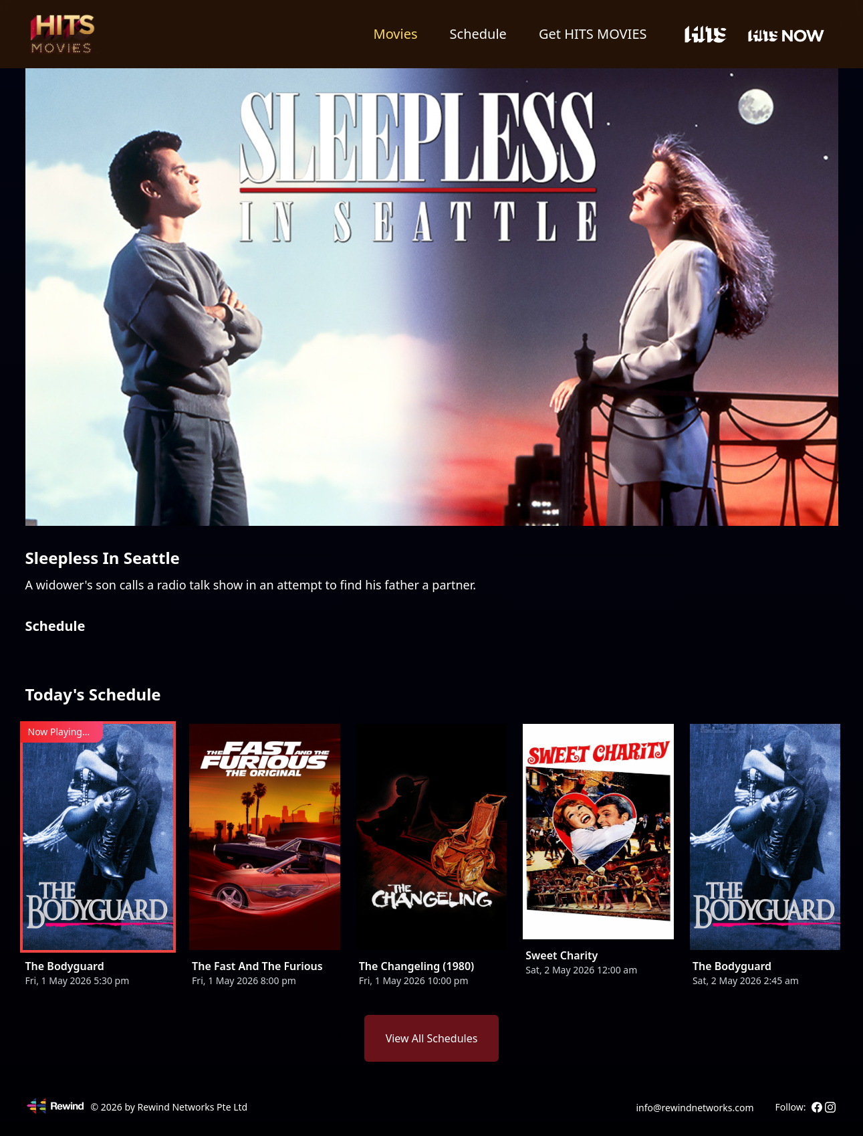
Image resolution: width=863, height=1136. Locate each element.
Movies (396, 34)
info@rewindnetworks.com (694, 1107)
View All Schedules (432, 1038)
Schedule (478, 34)
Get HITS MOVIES (593, 34)
